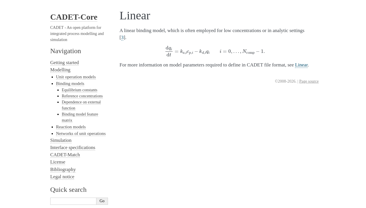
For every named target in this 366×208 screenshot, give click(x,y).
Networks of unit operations (81, 133)
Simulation (61, 140)
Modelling (60, 70)
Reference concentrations (82, 96)
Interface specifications (72, 147)
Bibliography (63, 169)
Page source (309, 81)
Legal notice (62, 176)
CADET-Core (73, 16)
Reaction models (71, 126)
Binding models (70, 83)
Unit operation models (76, 76)
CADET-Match (65, 154)
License (57, 162)
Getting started (64, 62)
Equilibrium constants (79, 90)
